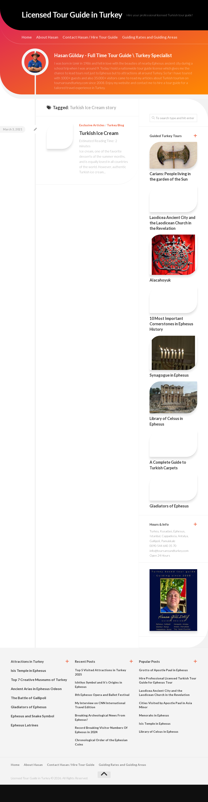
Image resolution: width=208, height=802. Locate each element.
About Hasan (47, 54)
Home (27, 54)
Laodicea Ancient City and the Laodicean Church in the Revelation (172, 240)
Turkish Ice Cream (99, 150)
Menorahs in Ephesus (154, 732)
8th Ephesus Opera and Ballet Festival (102, 712)
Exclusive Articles (92, 142)
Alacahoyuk (160, 297)
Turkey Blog (115, 142)
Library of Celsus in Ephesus (158, 749)
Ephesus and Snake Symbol (32, 733)
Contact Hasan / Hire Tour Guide (90, 54)
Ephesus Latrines (24, 742)
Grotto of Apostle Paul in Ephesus (163, 687)
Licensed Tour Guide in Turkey (81, 15)
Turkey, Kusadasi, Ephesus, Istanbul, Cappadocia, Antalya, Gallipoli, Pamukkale (169, 553)
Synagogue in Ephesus (169, 392)
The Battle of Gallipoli (28, 715)
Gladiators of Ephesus (169, 523)
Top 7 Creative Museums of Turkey (39, 697)
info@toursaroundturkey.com (169, 568)
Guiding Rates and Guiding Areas (149, 54)
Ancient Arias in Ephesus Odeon (36, 706)
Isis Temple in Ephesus (28, 688)
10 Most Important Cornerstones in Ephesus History (171, 341)
